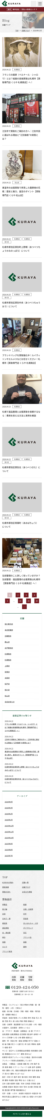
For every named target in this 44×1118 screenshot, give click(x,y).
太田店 (7, 678)
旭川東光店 (9, 624)
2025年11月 (9, 832)
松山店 (7, 696)
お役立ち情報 (27, 892)
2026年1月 (9, 820)
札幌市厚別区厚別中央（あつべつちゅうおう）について (22, 780)
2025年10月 (9, 838)
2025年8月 (9, 850)
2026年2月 (9, 814)
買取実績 (5, 887)
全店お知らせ (10, 702)
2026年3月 (9, 808)
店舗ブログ (26, 30)
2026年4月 (9, 802)
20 (28, 601)
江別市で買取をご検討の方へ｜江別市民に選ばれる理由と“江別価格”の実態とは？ (22, 741)
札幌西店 (8, 660)
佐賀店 (7, 672)
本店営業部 (9, 630)
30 (37, 601)
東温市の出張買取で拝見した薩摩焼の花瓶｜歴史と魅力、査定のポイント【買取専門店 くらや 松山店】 (22, 754)
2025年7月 (9, 856)
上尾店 (7, 666)
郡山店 (7, 642)
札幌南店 (8, 654)
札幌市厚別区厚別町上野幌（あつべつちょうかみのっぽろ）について (22, 768)
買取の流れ (6, 892)
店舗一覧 (25, 882)
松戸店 (7, 684)
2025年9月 (9, 844)
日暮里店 (8, 636)
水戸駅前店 (9, 648)
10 (20, 601)
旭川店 (7, 690)
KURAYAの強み (7, 882)
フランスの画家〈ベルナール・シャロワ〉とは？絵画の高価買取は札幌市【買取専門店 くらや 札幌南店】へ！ (21, 727)
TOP (17, 30)
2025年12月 (9, 826)
